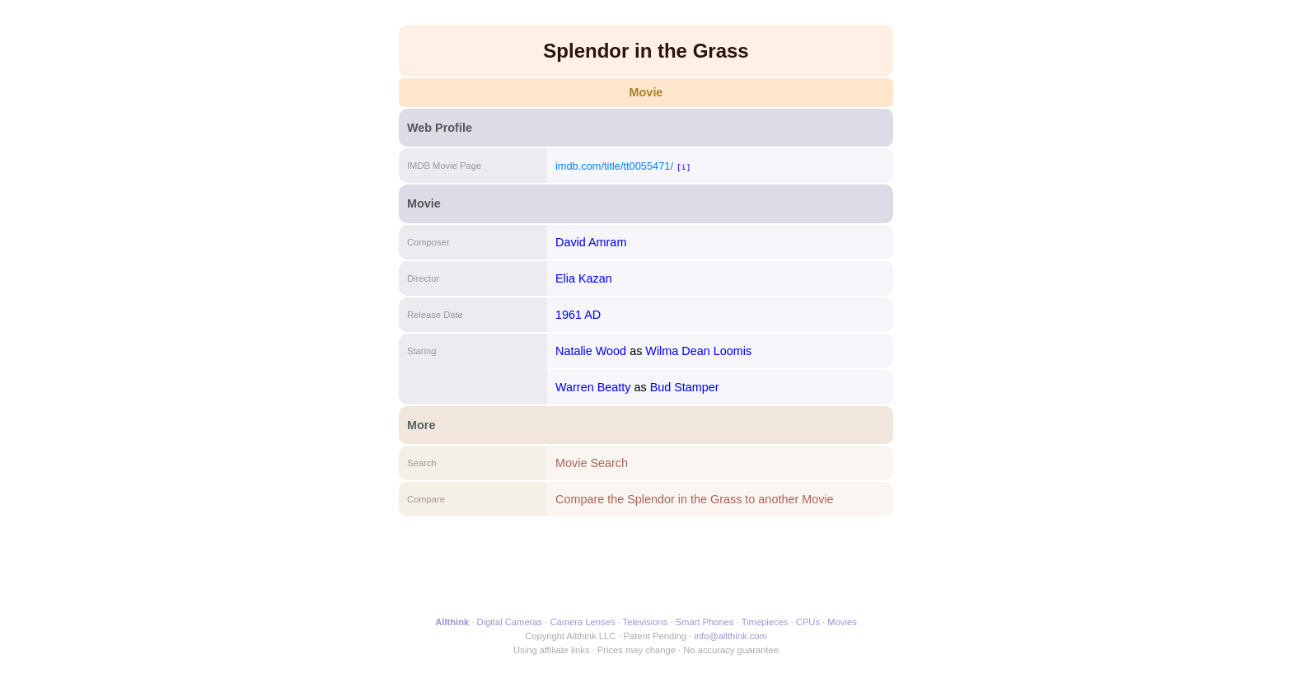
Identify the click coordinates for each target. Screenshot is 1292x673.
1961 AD (578, 314)
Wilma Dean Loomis (698, 351)
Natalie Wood (590, 351)
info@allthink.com (730, 636)
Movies (841, 622)
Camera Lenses (583, 622)
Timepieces (765, 622)
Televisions (645, 622)
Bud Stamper (684, 387)
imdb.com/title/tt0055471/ (614, 166)
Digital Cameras (510, 622)
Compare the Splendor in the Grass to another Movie (694, 499)
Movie (646, 92)
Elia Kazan (583, 278)
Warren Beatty (592, 387)
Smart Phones (705, 622)
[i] (683, 166)
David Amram (590, 242)
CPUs (808, 622)
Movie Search (591, 463)
